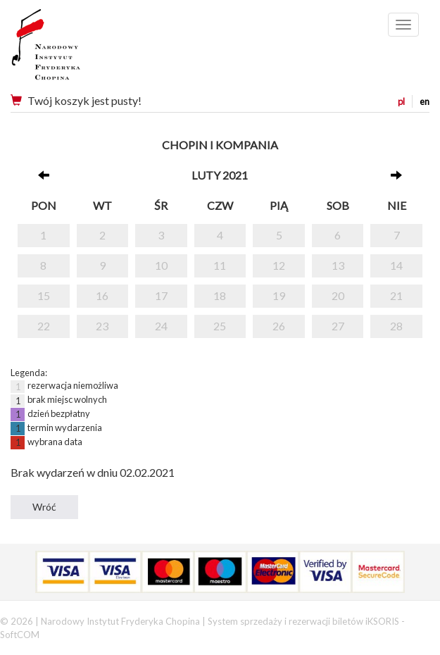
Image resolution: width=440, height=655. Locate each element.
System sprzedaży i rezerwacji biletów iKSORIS (303, 621)
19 (278, 295)
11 (219, 265)
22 (43, 325)
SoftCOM (19, 634)
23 (102, 325)
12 (278, 265)
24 (161, 325)
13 (338, 265)
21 (396, 295)
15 (43, 295)
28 (396, 325)
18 (219, 295)
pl (401, 101)
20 (338, 295)
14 (396, 265)
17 (161, 295)
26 (278, 325)
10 (161, 265)
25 (219, 325)
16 (102, 295)
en (424, 101)
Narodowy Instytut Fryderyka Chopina (72, 49)
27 (338, 325)
